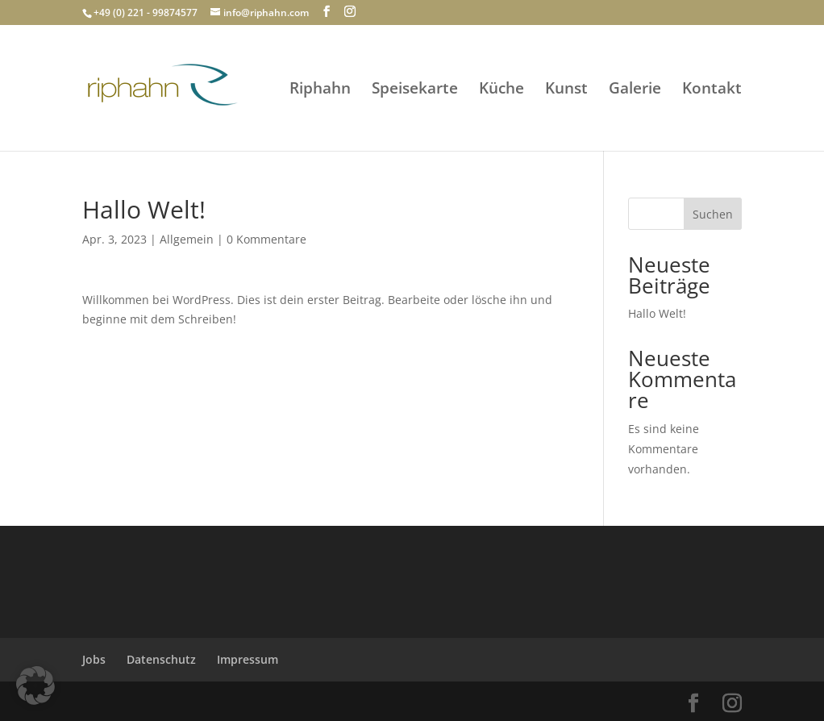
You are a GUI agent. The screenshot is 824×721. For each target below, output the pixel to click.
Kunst (566, 90)
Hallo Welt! (657, 313)
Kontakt (712, 90)
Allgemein (187, 239)
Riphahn (320, 90)
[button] (35, 685)
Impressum (247, 659)
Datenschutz (161, 659)
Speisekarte (415, 90)
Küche (501, 90)
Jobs (94, 659)
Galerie (635, 90)
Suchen (713, 214)
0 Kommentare (266, 239)
